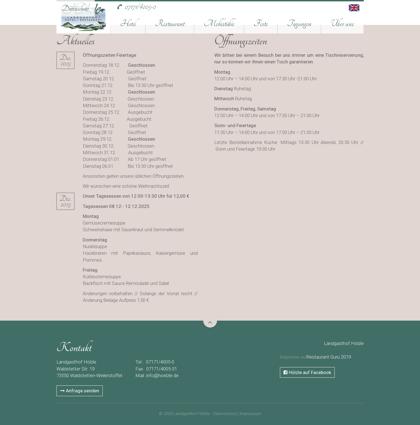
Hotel (128, 24)
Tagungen (299, 24)
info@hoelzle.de (162, 375)
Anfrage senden (79, 390)
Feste (261, 24)
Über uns (342, 24)
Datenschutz (75, 8)
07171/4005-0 (140, 6)
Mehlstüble (219, 24)
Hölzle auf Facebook (307, 372)
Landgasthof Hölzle (344, 343)
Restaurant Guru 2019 (329, 357)
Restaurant (169, 24)
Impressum (250, 413)
